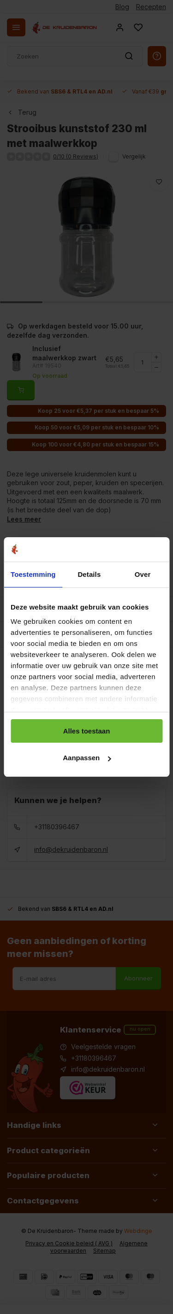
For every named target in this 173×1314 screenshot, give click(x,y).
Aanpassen (87, 758)
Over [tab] (143, 574)
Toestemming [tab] (33, 574)
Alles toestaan (86, 731)
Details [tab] (89, 574)
